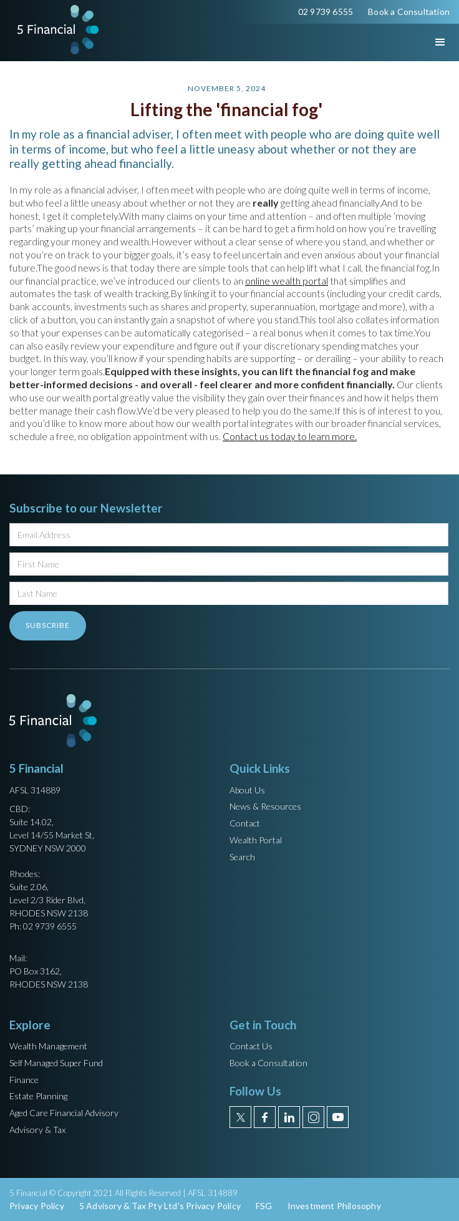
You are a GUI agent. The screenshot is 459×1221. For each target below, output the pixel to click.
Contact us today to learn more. (290, 436)
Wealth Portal (256, 840)
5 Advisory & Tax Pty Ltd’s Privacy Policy (160, 1205)
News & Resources (265, 806)
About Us (247, 790)
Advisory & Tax (37, 1129)
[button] (429, 42)
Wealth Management (48, 1046)
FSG (264, 1205)
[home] (55, 29)
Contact (245, 823)
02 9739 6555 (325, 11)
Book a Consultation (409, 11)
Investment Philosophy (334, 1205)
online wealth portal (286, 281)
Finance (24, 1079)
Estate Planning (38, 1096)
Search (242, 856)
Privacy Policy (36, 1205)
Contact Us (251, 1046)
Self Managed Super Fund (56, 1062)
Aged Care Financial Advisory (63, 1112)
